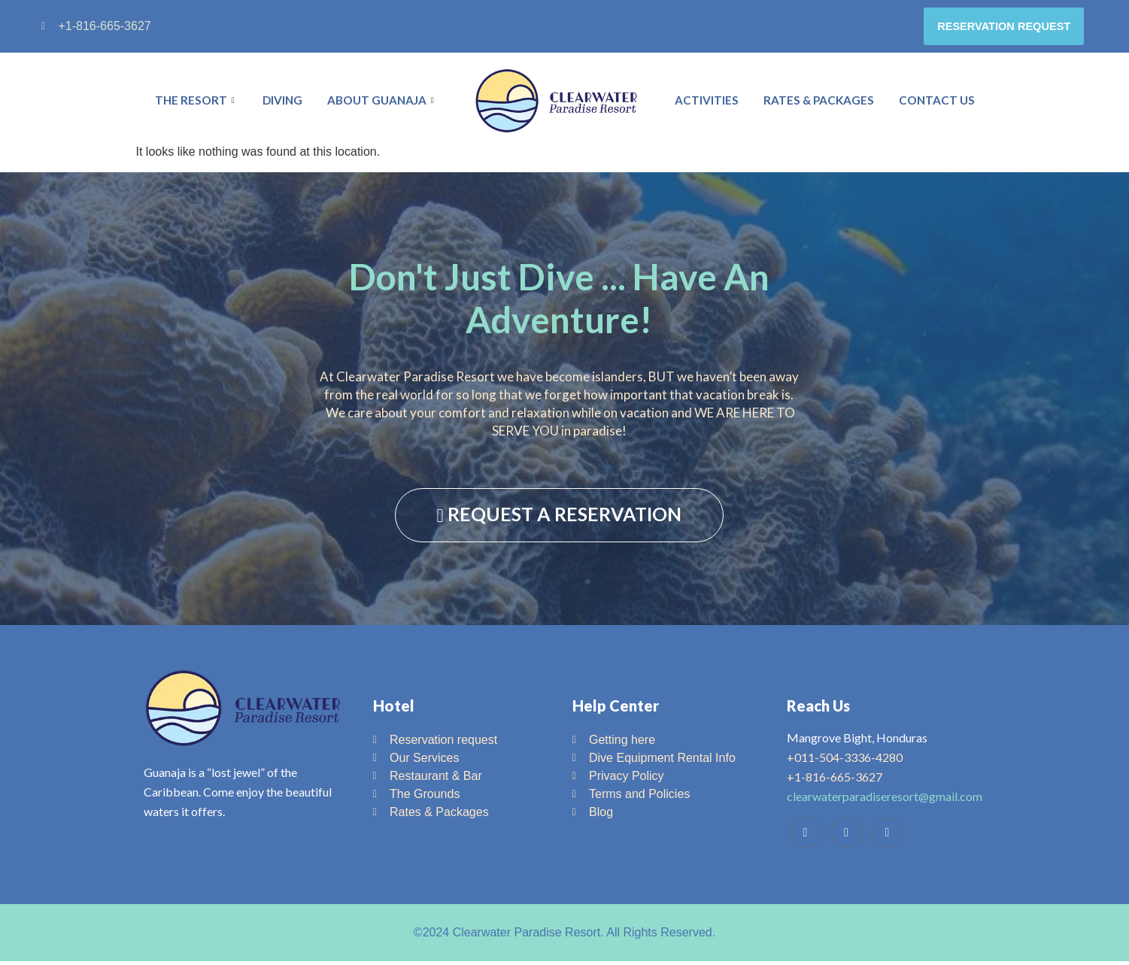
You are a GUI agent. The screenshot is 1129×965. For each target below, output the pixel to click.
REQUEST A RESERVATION (559, 518)
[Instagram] (887, 836)
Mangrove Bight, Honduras (857, 741)
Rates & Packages (821, 104)
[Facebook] (806, 836)
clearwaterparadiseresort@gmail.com (884, 800)
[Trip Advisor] (846, 836)
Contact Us (938, 104)
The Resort (195, 104)
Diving (282, 104)
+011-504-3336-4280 (845, 761)
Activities (709, 104)
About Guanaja (383, 104)
